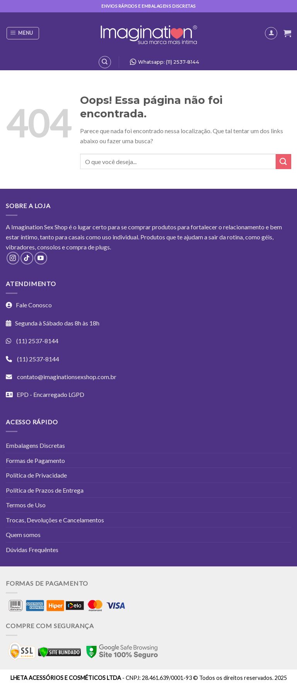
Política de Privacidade (36, 475)
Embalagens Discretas (35, 445)
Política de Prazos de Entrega (45, 490)
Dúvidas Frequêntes (32, 549)
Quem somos (23, 534)
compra (76, 247)
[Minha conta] (271, 33)
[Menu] (23, 33)
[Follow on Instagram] (13, 258)
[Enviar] (283, 161)
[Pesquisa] (105, 62)
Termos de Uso (26, 504)
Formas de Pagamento (35, 460)
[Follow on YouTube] (40, 258)
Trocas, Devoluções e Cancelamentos (55, 520)
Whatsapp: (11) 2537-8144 (162, 61)
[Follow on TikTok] (26, 258)
